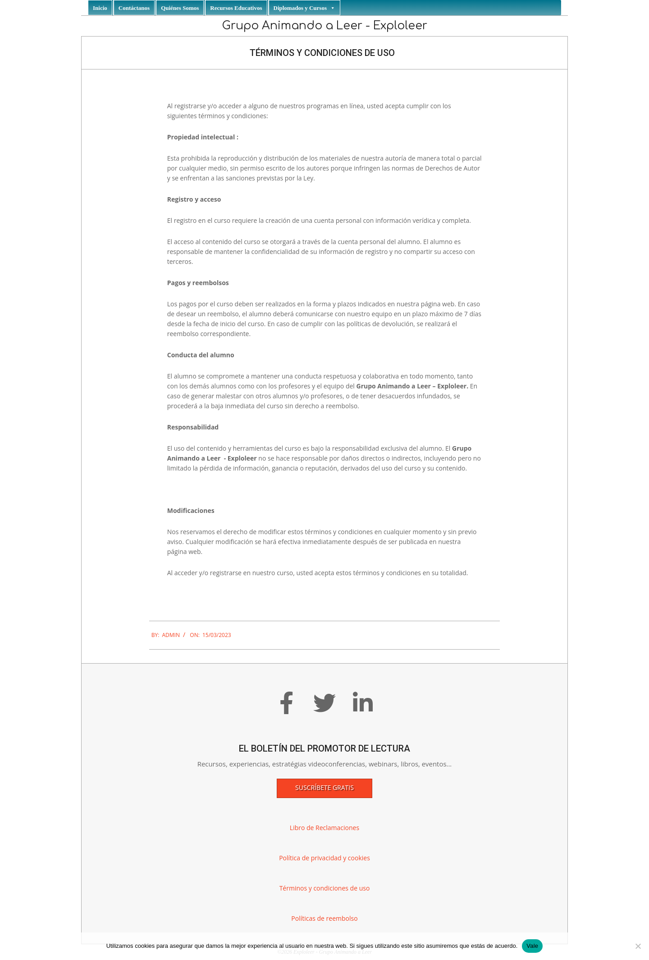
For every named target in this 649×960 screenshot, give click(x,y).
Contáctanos (134, 8)
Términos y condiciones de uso (324, 888)
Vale (532, 945)
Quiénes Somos (180, 8)
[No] (637, 946)
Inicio (100, 8)
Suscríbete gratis (324, 787)
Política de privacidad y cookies (324, 858)
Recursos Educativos (236, 8)
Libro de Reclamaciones (324, 827)
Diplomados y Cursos (304, 8)
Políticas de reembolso (324, 918)
